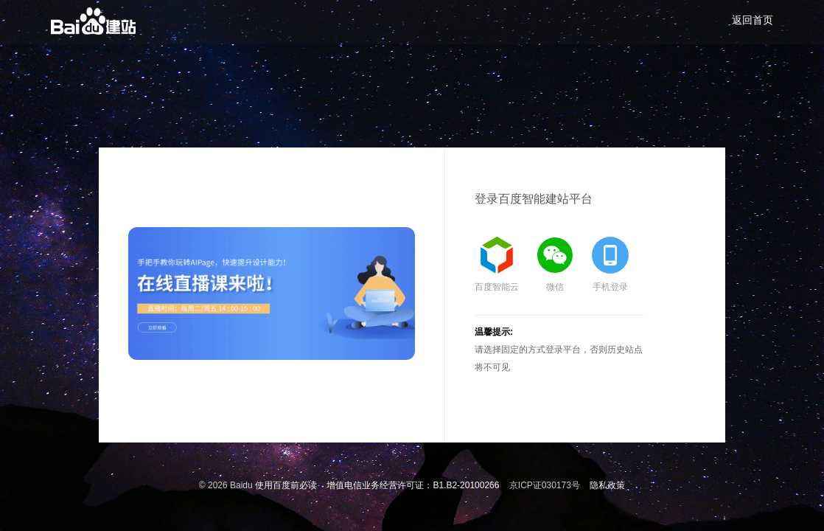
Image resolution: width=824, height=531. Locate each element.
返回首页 (752, 20)
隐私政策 (607, 485)
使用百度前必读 (286, 485)
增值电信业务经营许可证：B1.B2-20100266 (413, 485)
